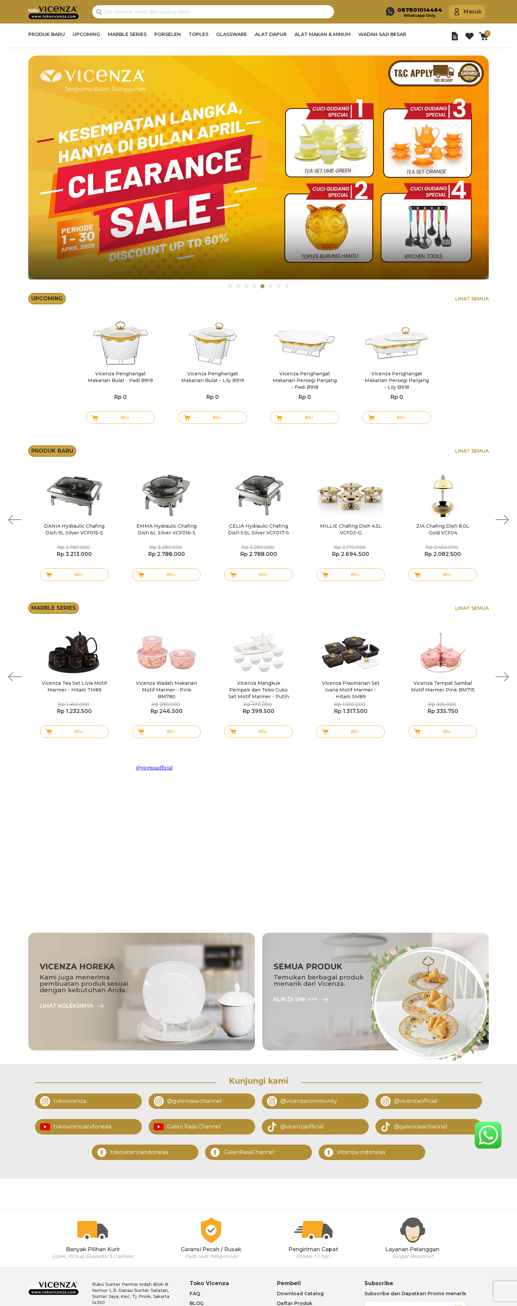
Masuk (473, 11)
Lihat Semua (472, 298)
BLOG (197, 1303)
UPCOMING (86, 34)
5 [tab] (263, 286)
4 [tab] (254, 286)
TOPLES (198, 34)
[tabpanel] (258, 167)
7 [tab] (279, 286)
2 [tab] (238, 286)
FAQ (195, 1293)
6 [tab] (271, 286)
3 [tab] (246, 286)
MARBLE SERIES (127, 34)
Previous (15, 519)
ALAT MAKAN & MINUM (322, 34)
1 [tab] (230, 286)
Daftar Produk (294, 1303)
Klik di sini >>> (296, 999)
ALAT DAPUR (271, 34)
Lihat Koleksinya (66, 1006)
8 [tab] (287, 286)
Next (502, 519)
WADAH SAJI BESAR (382, 34)
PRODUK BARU (46, 34)
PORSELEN (167, 34)
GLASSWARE (231, 34)
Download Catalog (300, 1293)
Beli (125, 417)
